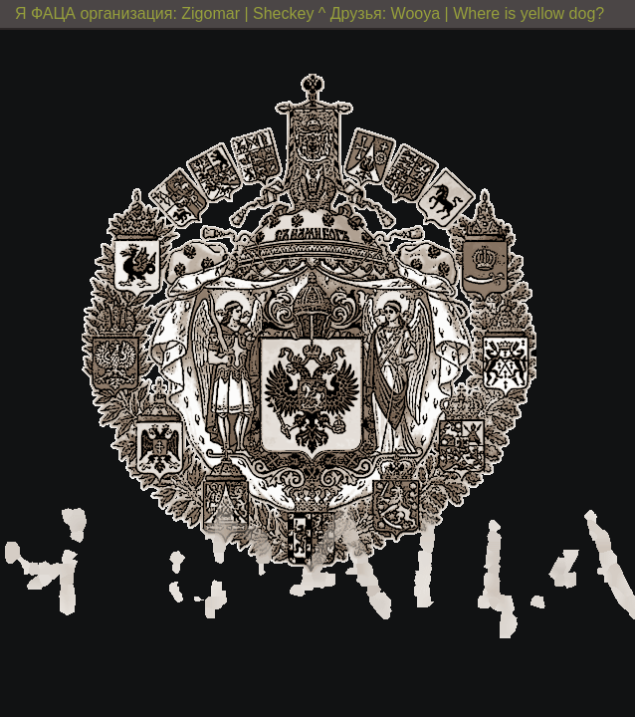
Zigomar (210, 13)
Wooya (416, 13)
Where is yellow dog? (528, 13)
